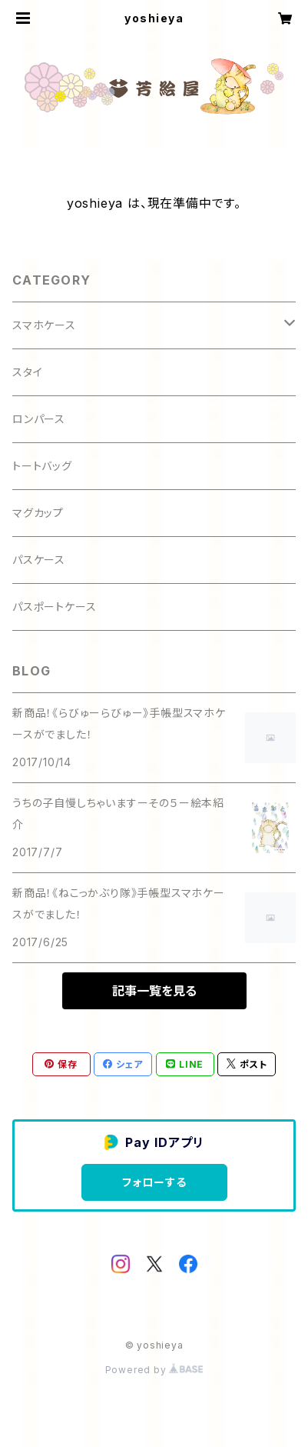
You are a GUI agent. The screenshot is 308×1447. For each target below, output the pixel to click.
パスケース (38, 559)
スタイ (27, 371)
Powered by (154, 1369)
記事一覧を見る (154, 991)
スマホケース (44, 325)
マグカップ (38, 512)
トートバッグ (42, 465)
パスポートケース (54, 606)
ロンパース (38, 418)
